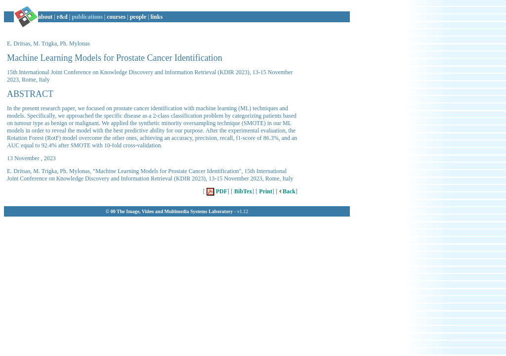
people (138, 16)
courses (116, 16)
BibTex (242, 191)
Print (264, 191)
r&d (62, 16)
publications (87, 16)
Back (286, 191)
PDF (216, 191)
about (45, 16)
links (156, 16)
